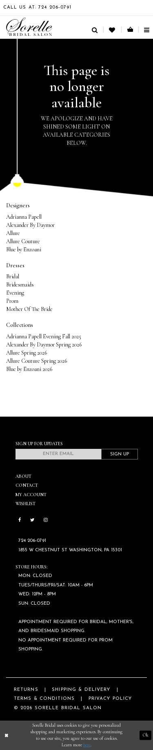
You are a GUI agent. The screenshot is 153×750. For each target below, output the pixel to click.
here (87, 745)
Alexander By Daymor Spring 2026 (44, 344)
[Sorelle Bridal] (29, 27)
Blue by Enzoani (23, 249)
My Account (31, 494)
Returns (26, 690)
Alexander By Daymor (30, 225)
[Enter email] (58, 454)
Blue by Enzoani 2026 (29, 369)
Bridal (12, 276)
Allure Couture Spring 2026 (36, 360)
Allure (13, 233)
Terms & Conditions (44, 699)
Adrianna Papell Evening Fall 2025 (43, 336)
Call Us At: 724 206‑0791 (37, 7)
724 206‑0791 (32, 541)
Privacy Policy (110, 699)
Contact (27, 485)
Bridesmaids (20, 284)
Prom (12, 300)
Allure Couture (23, 241)
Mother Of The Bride (29, 309)
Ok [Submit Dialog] (146, 735)
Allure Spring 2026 (26, 352)
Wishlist (25, 503)
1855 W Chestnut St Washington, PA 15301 (70, 550)
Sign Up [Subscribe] (119, 454)
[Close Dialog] (6, 735)
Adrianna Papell (24, 216)
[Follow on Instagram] (45, 520)
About (23, 476)
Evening (15, 292)
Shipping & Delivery (81, 690)
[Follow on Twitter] (32, 520)
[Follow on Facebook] (20, 520)
